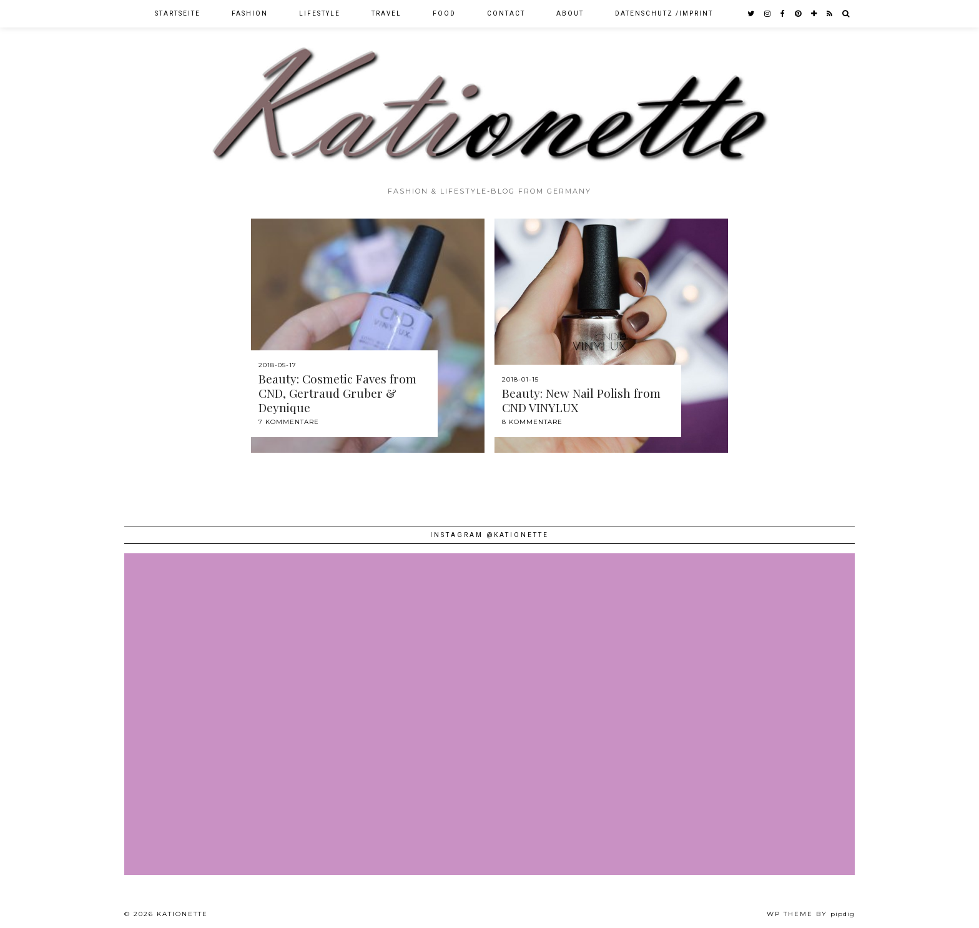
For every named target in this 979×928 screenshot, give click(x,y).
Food (444, 13)
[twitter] (751, 13)
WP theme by (811, 914)
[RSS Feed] (830, 13)
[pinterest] (798, 13)
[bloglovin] (814, 13)
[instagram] (768, 13)
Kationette (182, 914)
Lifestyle (319, 13)
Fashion (250, 13)
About (570, 13)
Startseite (177, 13)
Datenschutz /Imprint (664, 13)
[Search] (846, 13)
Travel (386, 13)
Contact (506, 13)
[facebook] (783, 13)
